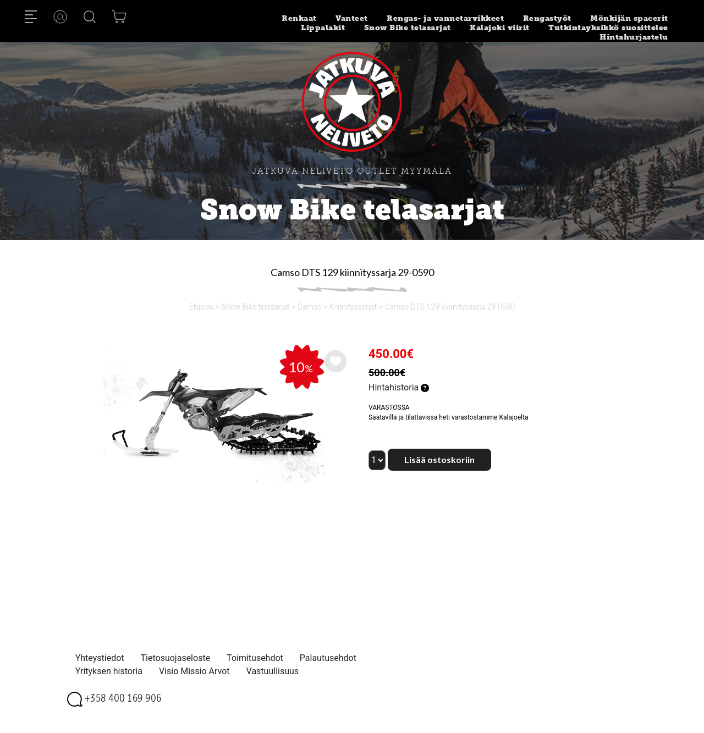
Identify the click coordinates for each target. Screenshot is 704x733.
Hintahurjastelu (634, 37)
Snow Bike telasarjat (407, 27)
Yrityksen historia (108, 671)
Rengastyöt (547, 18)
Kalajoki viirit (500, 27)
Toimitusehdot (255, 658)
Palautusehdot (328, 658)
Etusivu (201, 306)
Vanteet (352, 18)
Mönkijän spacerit (629, 18)
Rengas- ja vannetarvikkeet (445, 18)
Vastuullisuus (272, 671)
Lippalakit (323, 27)
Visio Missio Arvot (194, 671)
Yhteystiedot (99, 658)
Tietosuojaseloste (176, 658)
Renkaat (299, 18)
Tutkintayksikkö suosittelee (608, 27)
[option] (213, 414)
